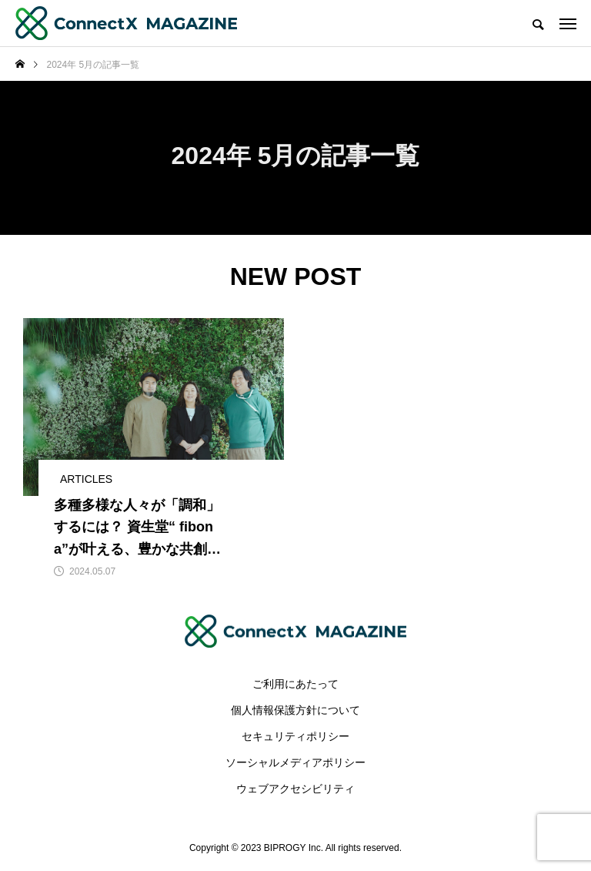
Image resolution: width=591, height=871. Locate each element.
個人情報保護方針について (295, 710)
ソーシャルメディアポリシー (295, 762)
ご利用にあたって (295, 683)
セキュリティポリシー (295, 736)
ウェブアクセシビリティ (295, 788)
